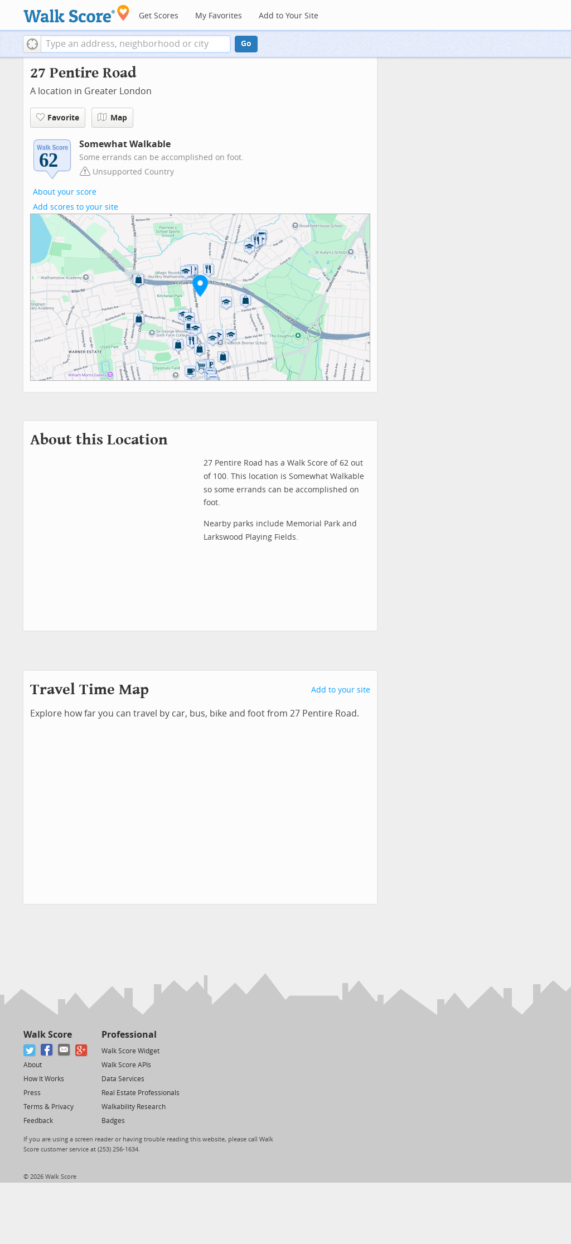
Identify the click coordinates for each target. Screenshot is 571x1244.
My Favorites (218, 16)
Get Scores (158, 16)
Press (32, 1093)
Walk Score (47, 1034)
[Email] (64, 1050)
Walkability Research (133, 1107)
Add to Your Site (288, 16)
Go (246, 44)
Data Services (122, 1079)
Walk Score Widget (130, 1051)
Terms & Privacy (48, 1107)
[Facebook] (47, 1050)
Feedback (38, 1121)
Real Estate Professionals (140, 1093)
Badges (113, 1121)
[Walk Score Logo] (76, 13)
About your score (64, 192)
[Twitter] (29, 1050)
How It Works (43, 1079)
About (32, 1065)
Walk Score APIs (126, 1065)
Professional (129, 1034)
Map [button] (112, 118)
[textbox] (136, 44)
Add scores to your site (75, 207)
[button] (32, 44)
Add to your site (340, 690)
